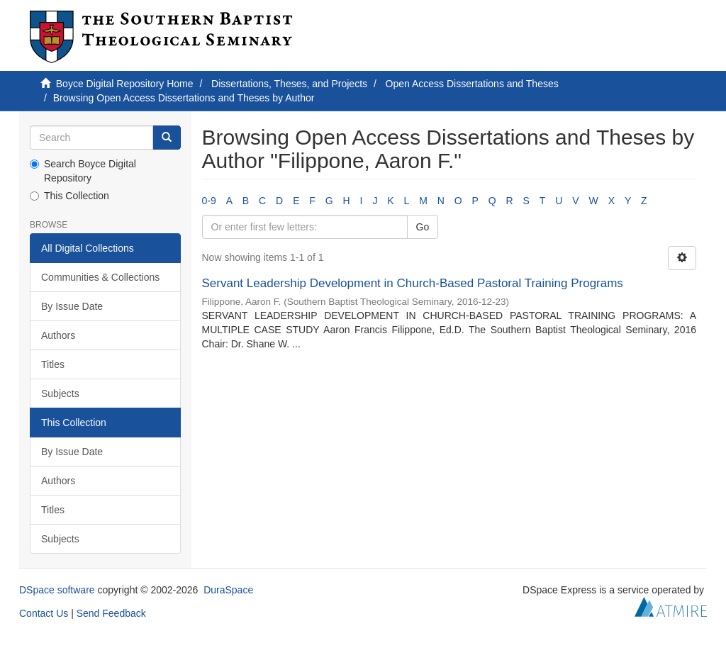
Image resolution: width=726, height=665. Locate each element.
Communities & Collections (100, 277)
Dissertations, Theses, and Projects (289, 83)
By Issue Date (72, 306)
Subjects (60, 393)
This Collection (69, 195)
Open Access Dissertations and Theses (472, 83)
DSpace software (57, 590)
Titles (53, 364)
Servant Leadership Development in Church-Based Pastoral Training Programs (412, 283)
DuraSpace (228, 590)
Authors (58, 335)
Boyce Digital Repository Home (125, 83)
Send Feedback (111, 613)
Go (423, 227)
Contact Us (43, 613)
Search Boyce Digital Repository (83, 171)
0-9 (209, 200)
